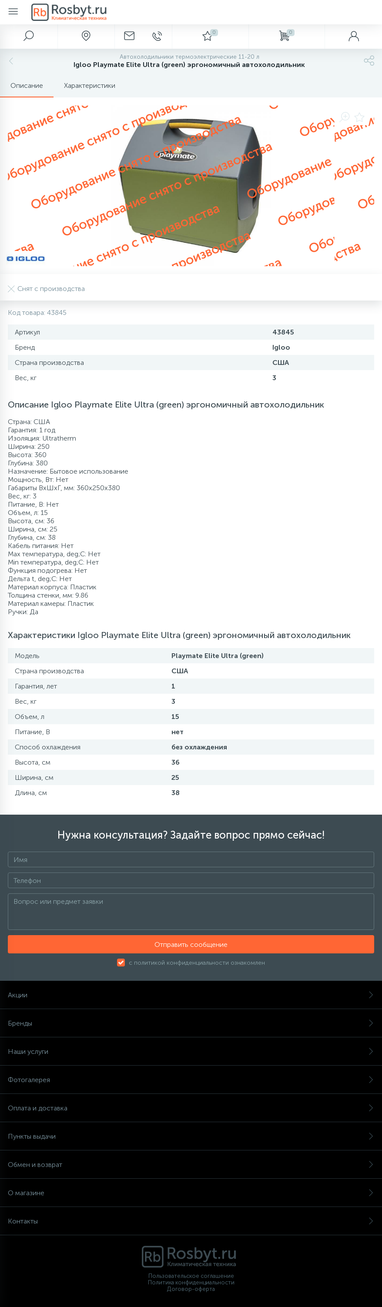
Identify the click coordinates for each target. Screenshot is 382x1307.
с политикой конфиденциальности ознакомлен (197, 962)
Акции (191, 995)
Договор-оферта (191, 1289)
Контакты (191, 1221)
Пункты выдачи (191, 1136)
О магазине (191, 1193)
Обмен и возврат (191, 1164)
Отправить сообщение (191, 944)
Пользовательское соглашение (191, 1276)
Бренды (191, 1023)
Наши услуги (191, 1051)
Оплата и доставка (191, 1108)
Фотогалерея (191, 1080)
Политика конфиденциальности (191, 1282)
